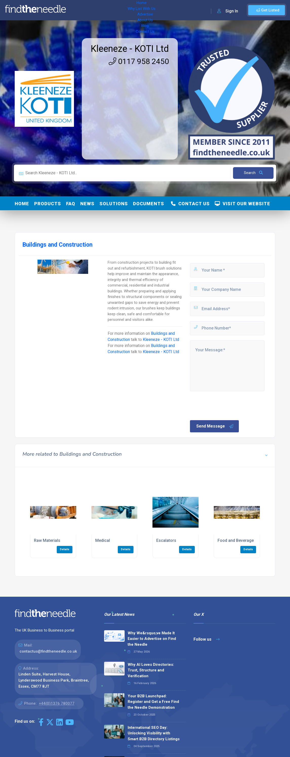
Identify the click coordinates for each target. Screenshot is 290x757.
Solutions (114, 203)
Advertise (132, 10)
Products (47, 203)
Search (253, 172)
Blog (172, 10)
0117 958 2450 (139, 61)
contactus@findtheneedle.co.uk (48, 651)
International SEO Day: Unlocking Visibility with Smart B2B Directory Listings (154, 733)
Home (76, 10)
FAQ (70, 203)
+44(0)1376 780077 (56, 703)
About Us (154, 10)
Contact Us (192, 10)
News (87, 203)
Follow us (207, 639)
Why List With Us (103, 10)
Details (64, 549)
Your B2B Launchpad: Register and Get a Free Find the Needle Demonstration (153, 702)
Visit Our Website (242, 203)
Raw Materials (47, 540)
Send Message (215, 426)
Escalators (166, 540)
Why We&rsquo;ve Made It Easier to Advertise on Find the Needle (152, 639)
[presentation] (227, 405)
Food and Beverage (236, 540)
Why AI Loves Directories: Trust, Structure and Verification (151, 670)
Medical (102, 540)
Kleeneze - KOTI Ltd (130, 48)
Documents (148, 203)
